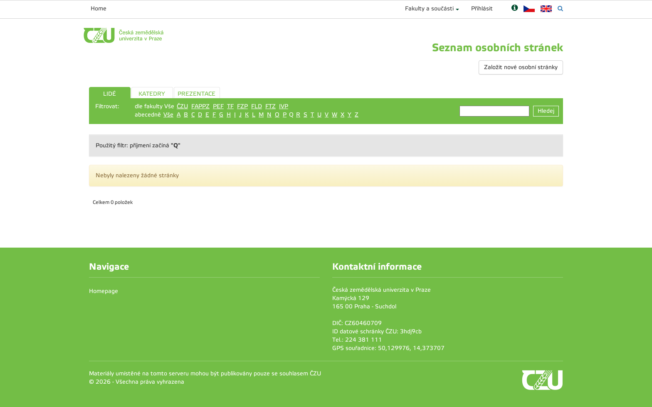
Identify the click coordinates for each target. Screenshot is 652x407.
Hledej (546, 111)
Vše (168, 115)
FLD (256, 106)
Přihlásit (482, 8)
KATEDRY (151, 94)
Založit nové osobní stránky (521, 67)
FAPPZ (200, 106)
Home (98, 8)
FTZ (270, 106)
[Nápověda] (514, 8)
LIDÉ (109, 94)
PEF (218, 106)
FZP (242, 106)
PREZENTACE (196, 94)
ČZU (182, 106)
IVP (283, 106)
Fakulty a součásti (429, 8)
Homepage (103, 291)
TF (230, 106)
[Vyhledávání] (560, 8)
